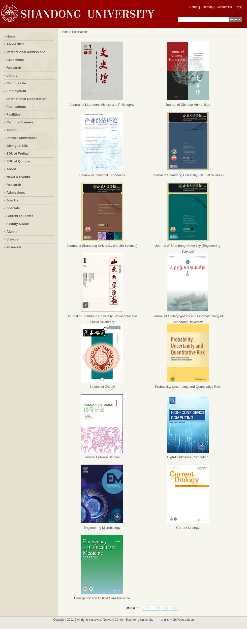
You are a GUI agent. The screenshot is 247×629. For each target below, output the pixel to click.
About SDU (15, 44)
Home (193, 7)
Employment (16, 91)
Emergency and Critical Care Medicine (102, 598)
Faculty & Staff (18, 224)
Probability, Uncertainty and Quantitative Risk (188, 387)
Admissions (16, 192)
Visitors (12, 239)
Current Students (20, 216)
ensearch (14, 247)
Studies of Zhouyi (102, 387)
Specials (13, 208)
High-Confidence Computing (187, 457)
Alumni (12, 130)
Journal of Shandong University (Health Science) (102, 246)
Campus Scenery (20, 122)
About (11, 169)
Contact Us (224, 7)
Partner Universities (22, 138)
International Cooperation (26, 99)
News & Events (18, 177)
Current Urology (187, 528)
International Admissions (26, 52)
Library (12, 75)
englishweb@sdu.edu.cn (177, 619)
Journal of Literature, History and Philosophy (102, 105)
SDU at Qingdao (19, 161)
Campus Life (16, 83)
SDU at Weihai (18, 153)
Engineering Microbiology (102, 528)
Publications (16, 107)
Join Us (12, 200)
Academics (15, 60)
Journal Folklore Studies (101, 457)
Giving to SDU (17, 146)
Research (14, 67)
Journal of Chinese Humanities (187, 105)
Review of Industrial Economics (102, 175)
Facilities (14, 114)
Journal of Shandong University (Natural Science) (188, 175)
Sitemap (207, 7)
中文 (239, 7)
